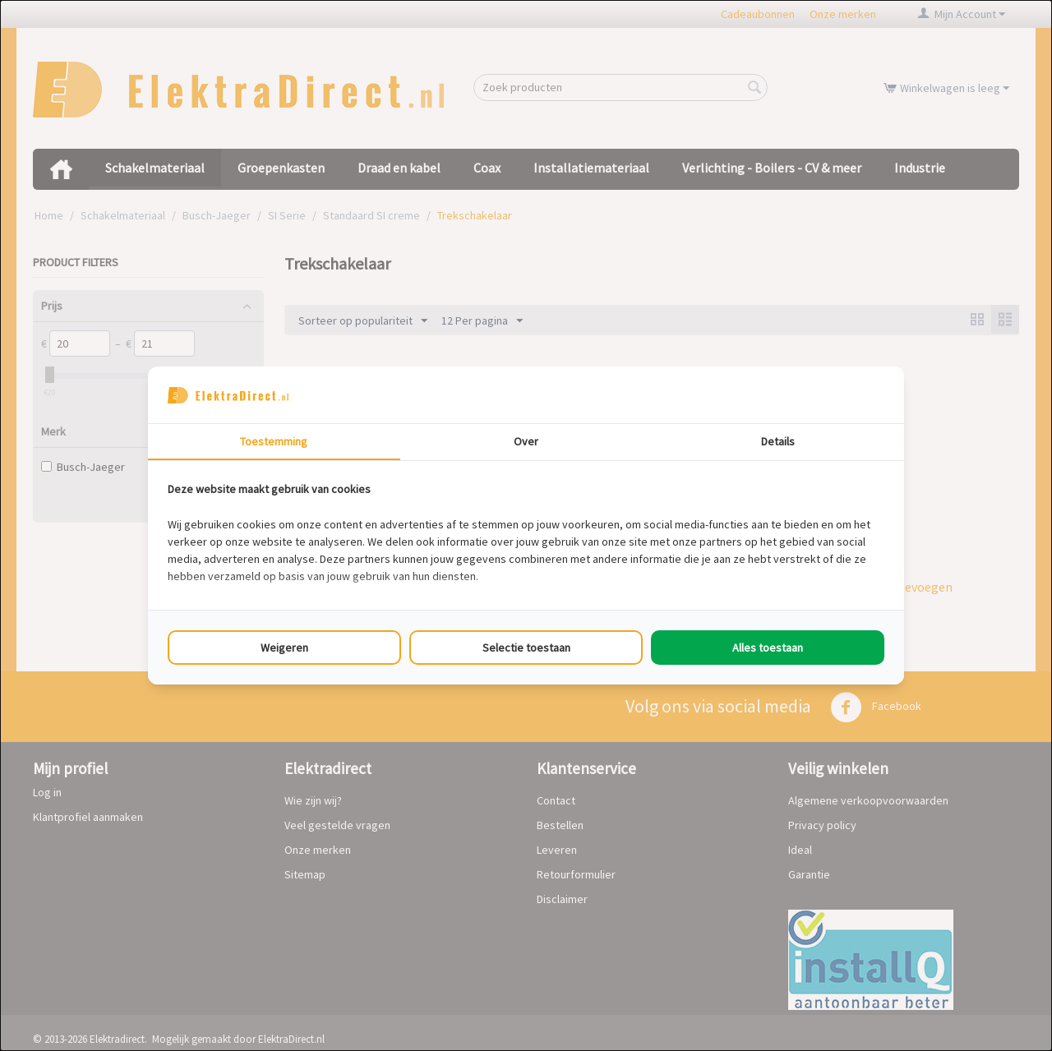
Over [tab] (526, 441)
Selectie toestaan (526, 647)
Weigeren (284, 647)
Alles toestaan (767, 647)
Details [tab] (778, 441)
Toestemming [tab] (273, 441)
